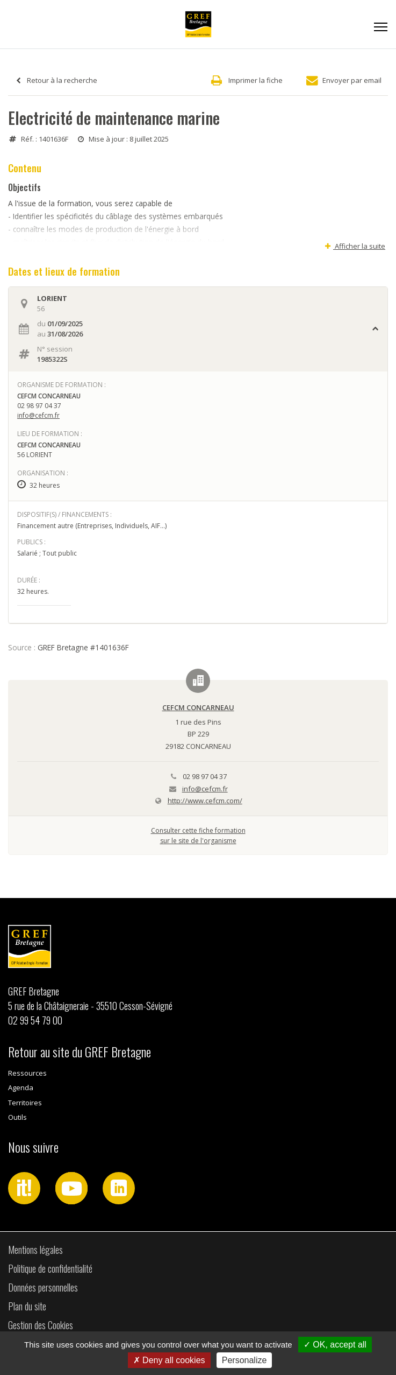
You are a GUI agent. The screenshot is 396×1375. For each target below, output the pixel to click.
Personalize (244, 1360)
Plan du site (27, 1306)
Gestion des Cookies (40, 1325)
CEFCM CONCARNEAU (198, 707)
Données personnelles (43, 1287)
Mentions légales (35, 1250)
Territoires (25, 1102)
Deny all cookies (169, 1360)
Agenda (20, 1087)
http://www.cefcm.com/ (205, 800)
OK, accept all (335, 1344)
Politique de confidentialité (50, 1268)
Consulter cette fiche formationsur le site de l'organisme (198, 835)
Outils (17, 1117)
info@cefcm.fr (38, 415)
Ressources (27, 1073)
